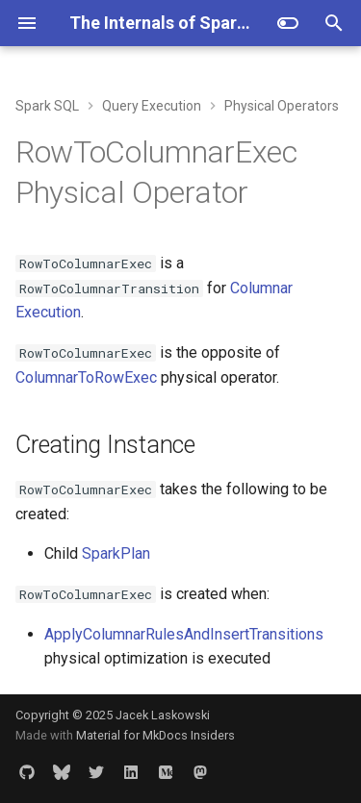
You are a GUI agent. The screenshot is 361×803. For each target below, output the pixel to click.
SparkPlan (116, 553)
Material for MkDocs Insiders (155, 735)
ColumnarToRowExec (86, 377)
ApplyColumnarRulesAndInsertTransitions (183, 634)
